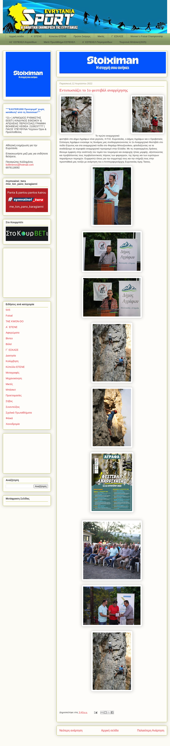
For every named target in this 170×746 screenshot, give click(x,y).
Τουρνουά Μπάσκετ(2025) (132, 42)
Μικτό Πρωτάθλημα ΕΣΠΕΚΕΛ (59, 42)
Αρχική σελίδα (16, 36)
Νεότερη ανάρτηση (70, 730)
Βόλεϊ (9, 344)
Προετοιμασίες (14, 395)
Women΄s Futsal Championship (146, 36)
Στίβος (9, 401)
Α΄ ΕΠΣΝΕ (36, 36)
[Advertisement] (28, 271)
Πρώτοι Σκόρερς (82, 36)
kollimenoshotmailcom (20, 164)
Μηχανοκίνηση (14, 378)
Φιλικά (9, 418)
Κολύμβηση (12, 361)
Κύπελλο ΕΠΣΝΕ (57, 36)
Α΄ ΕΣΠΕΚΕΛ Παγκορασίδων (97, 42)
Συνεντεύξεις (13, 406)
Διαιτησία (11, 355)
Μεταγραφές (12, 372)
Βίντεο (9, 338)
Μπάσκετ (11, 389)
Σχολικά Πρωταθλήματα (19, 412)
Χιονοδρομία (13, 424)
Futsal (9, 315)
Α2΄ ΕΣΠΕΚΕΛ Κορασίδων (23, 42)
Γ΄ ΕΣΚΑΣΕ (117, 36)
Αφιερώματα (12, 332)
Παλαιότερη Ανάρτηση (150, 730)
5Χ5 (8, 309)
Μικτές (101, 36)
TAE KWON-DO (14, 321)
